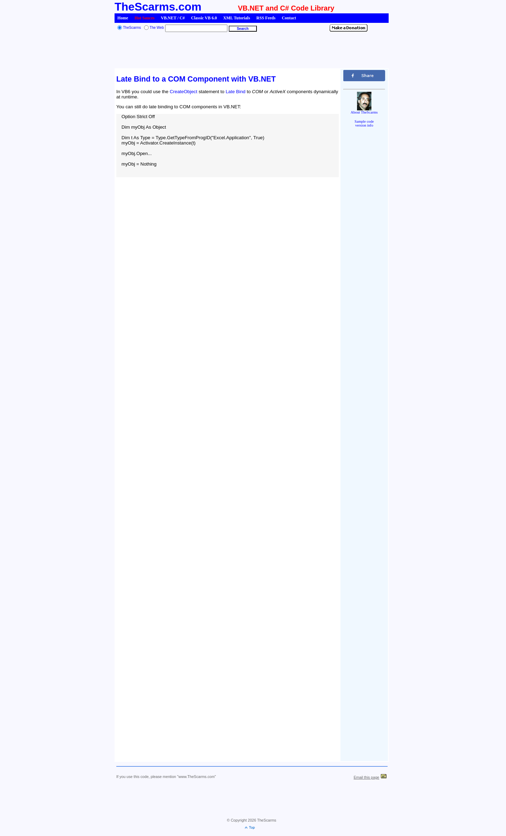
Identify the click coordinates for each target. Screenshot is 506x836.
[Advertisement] (251, 50)
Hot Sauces (145, 17)
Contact (289, 17)
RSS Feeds (266, 17)
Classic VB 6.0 (204, 17)
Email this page (366, 777)
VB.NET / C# (173, 17)
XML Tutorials (236, 17)
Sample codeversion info (364, 123)
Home (122, 17)
